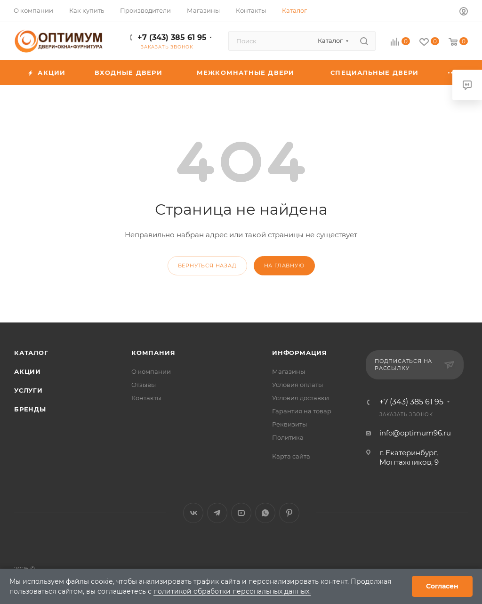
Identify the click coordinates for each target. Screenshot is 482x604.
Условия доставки (300, 398)
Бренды (30, 409)
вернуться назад (207, 265)
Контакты (146, 398)
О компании (151, 371)
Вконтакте (193, 513)
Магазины (288, 371)
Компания (153, 352)
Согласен (442, 586)
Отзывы (143, 384)
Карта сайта (291, 456)
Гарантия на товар (301, 411)
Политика (288, 437)
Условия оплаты (297, 384)
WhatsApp (265, 513)
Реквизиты (289, 424)
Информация (299, 352)
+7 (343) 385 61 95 (172, 37)
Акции (27, 371)
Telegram (217, 513)
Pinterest (289, 513)
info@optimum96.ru (415, 432)
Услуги (28, 390)
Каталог (31, 352)
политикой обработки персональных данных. (232, 591)
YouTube (241, 513)
